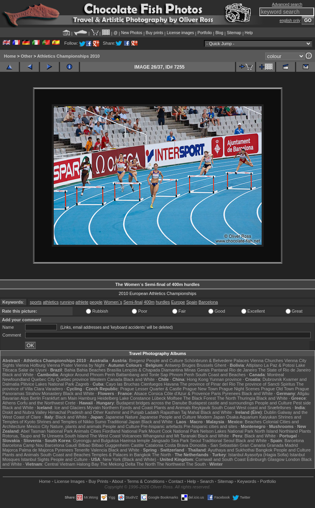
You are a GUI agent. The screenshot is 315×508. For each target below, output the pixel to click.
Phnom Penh (181, 374)
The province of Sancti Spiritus (266, 384)
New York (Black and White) (129, 459)
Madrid (291, 445)
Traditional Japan (123, 421)
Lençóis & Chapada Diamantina (152, 370)
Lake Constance (135, 398)
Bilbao (84, 445)
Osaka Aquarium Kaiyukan (251, 417)
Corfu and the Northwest (40, 403)
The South (196, 464)
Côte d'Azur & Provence (187, 393)
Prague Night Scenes (239, 388)
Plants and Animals (172, 407)
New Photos (131, 33)
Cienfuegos (152, 384)
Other (26, 56)
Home (10, 56)
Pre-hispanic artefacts (161, 426)
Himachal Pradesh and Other (76, 412)
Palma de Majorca (36, 450)
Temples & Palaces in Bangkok (121, 454)
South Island (77, 435)
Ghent (220, 365)
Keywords (246, 481)
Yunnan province (225, 379)
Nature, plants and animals (76, 426)
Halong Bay (87, 464)
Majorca (10, 450)
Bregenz (137, 360)
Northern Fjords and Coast (127, 407)
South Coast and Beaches (220, 374)
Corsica (155, 393)
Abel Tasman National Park (47, 431)
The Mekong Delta (117, 464)
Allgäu (303, 393)
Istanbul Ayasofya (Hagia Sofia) (258, 454)
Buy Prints (98, 481)
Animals (81, 431)
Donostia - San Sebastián (214, 445)
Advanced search (287, 4)
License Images (70, 481)
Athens (9, 403)
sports (36, 302)
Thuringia (246, 398)
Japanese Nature (121, 417)
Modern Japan (211, 417)
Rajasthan (170, 412)
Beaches (253, 421)
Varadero (54, 388)
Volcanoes (132, 435)
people (95, 302)
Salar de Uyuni (32, 370)
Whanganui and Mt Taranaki (170, 435)
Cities (95, 431)
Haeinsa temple (135, 440)
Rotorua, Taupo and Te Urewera (33, 435)
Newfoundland (16, 379)
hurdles (163, 302)
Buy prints (154, 33)
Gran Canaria (253, 445)
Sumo (100, 421)
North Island (266, 431)
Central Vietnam (59, 464)
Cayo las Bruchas (123, 384)
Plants (305, 431)
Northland (288, 431)
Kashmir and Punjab (124, 412)
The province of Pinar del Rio (207, 384)
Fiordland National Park (124, 431)
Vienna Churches (266, 360)
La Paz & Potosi (279, 365)
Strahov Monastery (43, 393)
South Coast (223, 407)
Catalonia (154, 445)
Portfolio (204, 33)
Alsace (140, 393)
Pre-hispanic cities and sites (210, 426)
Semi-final (132, 302)
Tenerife (81, 450)
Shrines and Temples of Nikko (64, 421)
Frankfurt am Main (59, 398)
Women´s (113, 302)
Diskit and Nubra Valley (24, 412)
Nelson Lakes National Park (226, 431)
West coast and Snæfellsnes (264, 407)
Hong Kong (197, 379)
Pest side (302, 403)
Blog (219, 33)
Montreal (275, 374)
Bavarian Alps (15, 398)
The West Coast (105, 435)
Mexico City (38, 426)
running (67, 302)
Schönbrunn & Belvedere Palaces (216, 360)
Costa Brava (176, 445)
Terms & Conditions (145, 481)
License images (180, 33)
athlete (81, 302)
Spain (191, 302)
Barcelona (208, 302)
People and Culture (164, 360)
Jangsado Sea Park (170, 440)
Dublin (270, 412)
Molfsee (174, 398)
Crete (70, 403)
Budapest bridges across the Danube (151, 403)
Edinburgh (256, 459)
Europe (178, 302)
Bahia (69, 370)
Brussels (205, 365)
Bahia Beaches (91, 370)
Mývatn (93, 407)
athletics (50, 302)
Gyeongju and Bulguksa (96, 440)
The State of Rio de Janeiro (284, 370)
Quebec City (43, 379)
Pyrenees (231, 393)
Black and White (17, 374)
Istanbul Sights (35, 459)
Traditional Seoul (218, 440)
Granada (275, 445)
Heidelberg (107, 398)
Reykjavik (201, 407)
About (117, 481)
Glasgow (276, 459)
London (293, 459)
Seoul (195, 440)
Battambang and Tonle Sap (142, 374)
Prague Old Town (277, 388)
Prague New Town (200, 388)
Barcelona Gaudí (61, 445)
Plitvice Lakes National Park (47, 384)
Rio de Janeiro (243, 370)
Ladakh (152, 412)
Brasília (114, 370)
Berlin (35, 398)
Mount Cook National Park (174, 431)
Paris (216, 393)
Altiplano (254, 365)
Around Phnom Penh (95, 374)
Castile (137, 445)
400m (149, 302)
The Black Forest (199, 398)
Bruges (188, 365)
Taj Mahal (190, 412)
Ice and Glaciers (70, 407)
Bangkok (264, 450)
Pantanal (219, 370)
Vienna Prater (60, 365)
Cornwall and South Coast (220, 459)
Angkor (67, 374)
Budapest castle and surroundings (221, 403)
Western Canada (106, 379)
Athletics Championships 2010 (68, 56)
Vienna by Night (89, 365)
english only (290, 20)
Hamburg (87, 398)
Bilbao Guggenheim (111, 445)
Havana (171, 384)
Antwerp (172, 365)
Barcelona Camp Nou (23, 445)
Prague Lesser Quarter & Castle (151, 388)
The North (226, 398)
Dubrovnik (272, 379)
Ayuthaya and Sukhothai (231, 450)
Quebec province (72, 379)
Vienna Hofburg (31, 365)
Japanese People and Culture (167, 417)
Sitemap (234, 33)
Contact (175, 481)
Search (207, 481)
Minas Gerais (197, 370)
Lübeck (159, 398)
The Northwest (171, 464)
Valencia (99, 450)
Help (249, 33)
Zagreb (82, 384)
